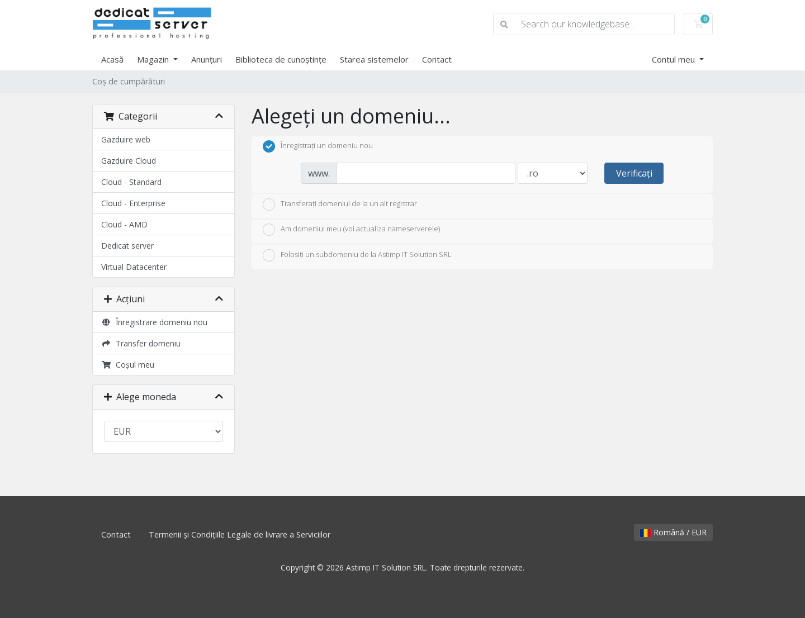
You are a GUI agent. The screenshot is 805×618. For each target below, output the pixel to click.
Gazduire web (125, 139)
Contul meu (674, 59)
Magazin (154, 59)
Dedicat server (127, 245)
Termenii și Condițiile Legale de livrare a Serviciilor (239, 534)
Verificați (634, 173)
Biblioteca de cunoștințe (280, 59)
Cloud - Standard (131, 182)
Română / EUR (673, 532)
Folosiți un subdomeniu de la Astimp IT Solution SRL (357, 255)
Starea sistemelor (374, 59)
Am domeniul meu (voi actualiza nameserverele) (351, 230)
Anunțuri (206, 59)
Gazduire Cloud (128, 160)
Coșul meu (127, 364)
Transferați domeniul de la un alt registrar (340, 204)
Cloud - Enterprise (133, 203)
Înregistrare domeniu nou (154, 322)
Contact (437, 59)
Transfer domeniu (141, 343)
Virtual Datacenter (134, 267)
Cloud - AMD (124, 224)
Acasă (112, 59)
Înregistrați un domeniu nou (318, 146)
